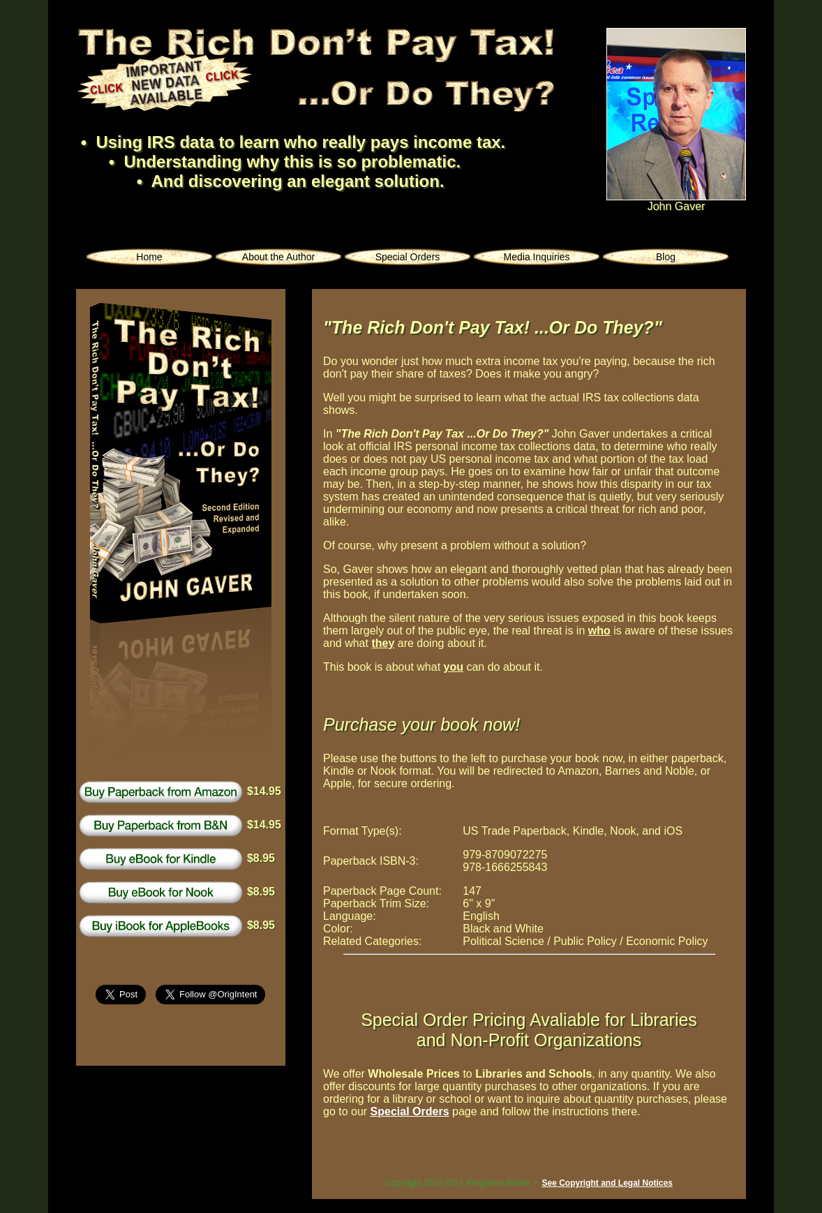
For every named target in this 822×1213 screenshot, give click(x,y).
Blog (665, 256)
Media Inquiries (537, 256)
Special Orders (407, 256)
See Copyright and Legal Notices (606, 1183)
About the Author (278, 256)
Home (149, 256)
